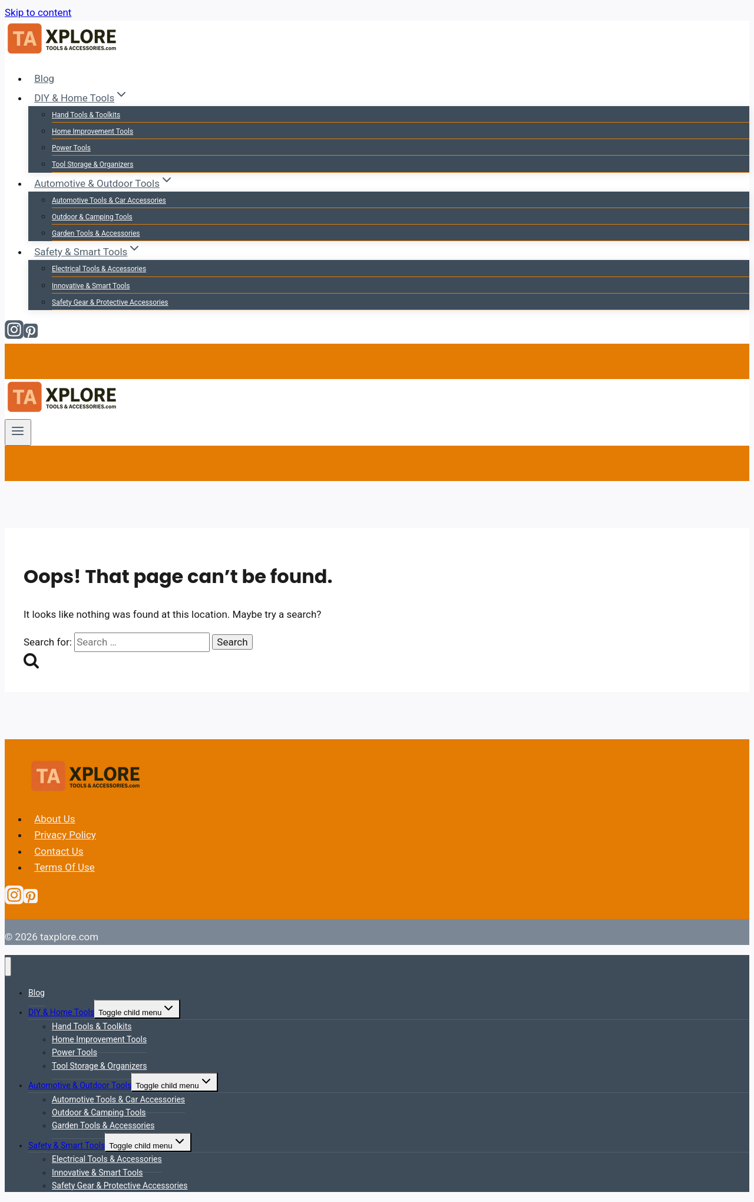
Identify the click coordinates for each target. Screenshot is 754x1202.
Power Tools (71, 148)
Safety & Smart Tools (66, 1145)
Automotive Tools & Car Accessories (109, 200)
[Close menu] (8, 966)
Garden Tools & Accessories (96, 233)
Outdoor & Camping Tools (92, 217)
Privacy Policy (65, 835)
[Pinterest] (31, 335)
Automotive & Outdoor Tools (79, 1085)
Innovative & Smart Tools (91, 286)
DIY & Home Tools (61, 1012)
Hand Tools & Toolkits (86, 115)
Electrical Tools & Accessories (99, 269)
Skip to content (38, 12)
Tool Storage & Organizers (92, 164)
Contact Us (58, 851)
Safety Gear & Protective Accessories (110, 302)
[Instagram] (14, 335)
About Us (54, 819)
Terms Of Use (64, 867)
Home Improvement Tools (92, 131)
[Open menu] (18, 432)
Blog (44, 78)
